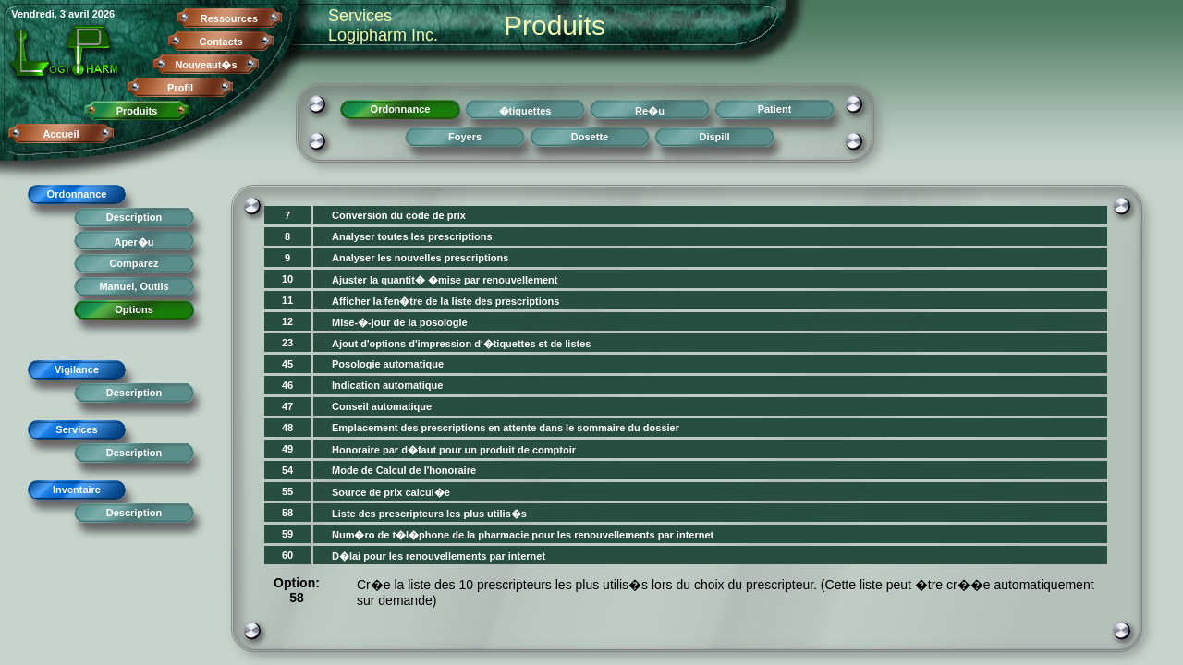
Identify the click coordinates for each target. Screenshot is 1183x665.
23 (287, 342)
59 (287, 533)
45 (287, 363)
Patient (775, 109)
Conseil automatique (382, 406)
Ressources (229, 18)
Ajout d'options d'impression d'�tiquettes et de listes (461, 343)
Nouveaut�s (206, 64)
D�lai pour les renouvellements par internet (438, 556)
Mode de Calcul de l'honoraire (404, 470)
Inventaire (77, 489)
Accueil (61, 133)
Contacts (220, 41)
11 (287, 300)
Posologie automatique (388, 363)
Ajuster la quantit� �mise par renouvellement (445, 279)
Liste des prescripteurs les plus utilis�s (429, 513)
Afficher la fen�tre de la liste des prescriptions (445, 301)
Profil (180, 87)
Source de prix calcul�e (391, 492)
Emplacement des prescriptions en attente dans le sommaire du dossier (505, 427)
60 (287, 555)
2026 (103, 13)
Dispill (714, 136)
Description (134, 217)
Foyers (465, 136)
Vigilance (77, 369)
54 (287, 470)
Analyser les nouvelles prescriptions (420, 257)
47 (287, 406)
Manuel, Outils (133, 286)
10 (287, 278)
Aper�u (134, 242)
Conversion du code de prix (399, 215)
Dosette (589, 136)
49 (287, 448)
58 (287, 512)
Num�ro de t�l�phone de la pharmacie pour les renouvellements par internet (522, 534)
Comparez (133, 263)
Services (76, 429)
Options (134, 309)
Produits (137, 110)
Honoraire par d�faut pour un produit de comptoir (454, 449)
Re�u (650, 110)
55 (287, 491)
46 (287, 385)
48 (287, 427)
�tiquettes (525, 110)
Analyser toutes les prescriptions (412, 236)
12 (287, 321)
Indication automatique (387, 385)
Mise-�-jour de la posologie (400, 322)
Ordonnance (77, 194)
